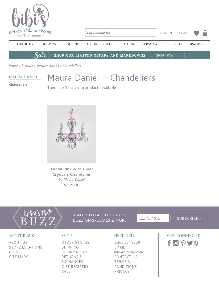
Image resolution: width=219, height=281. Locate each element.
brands (27, 65)
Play (178, 44)
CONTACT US (126, 256)
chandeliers (72, 65)
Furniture (26, 44)
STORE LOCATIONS (25, 247)
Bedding (49, 44)
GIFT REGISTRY (74, 266)
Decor (91, 44)
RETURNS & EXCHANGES (72, 259)
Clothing (126, 44)
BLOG (183, 32)
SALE (65, 271)
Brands (195, 44)
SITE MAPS (18, 256)
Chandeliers (18, 84)
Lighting (71, 44)
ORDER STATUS (75, 242)
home (13, 65)
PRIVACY (121, 271)
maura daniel (48, 65)
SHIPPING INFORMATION (74, 249)
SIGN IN (165, 32)
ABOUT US (18, 242)
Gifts (107, 44)
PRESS (14, 252)
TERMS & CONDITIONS (125, 264)
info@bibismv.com (128, 252)
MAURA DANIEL (23, 77)
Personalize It (155, 44)
